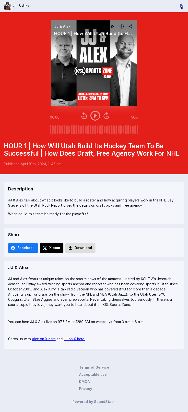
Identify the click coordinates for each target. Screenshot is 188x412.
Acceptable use (93, 374)
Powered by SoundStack (94, 402)
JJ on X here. (74, 339)
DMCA (84, 381)
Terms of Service (94, 367)
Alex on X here (44, 339)
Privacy (85, 389)
